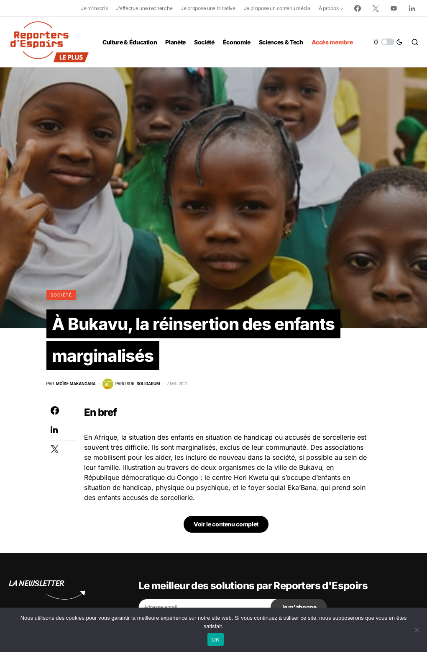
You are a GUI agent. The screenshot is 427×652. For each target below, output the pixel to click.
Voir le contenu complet (226, 524)
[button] (388, 42)
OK (216, 640)
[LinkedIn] (412, 8)
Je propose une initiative (208, 8)
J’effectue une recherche (144, 8)
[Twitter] (375, 8)
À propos (329, 8)
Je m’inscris (94, 8)
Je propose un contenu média (277, 8)
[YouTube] (393, 8)
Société (61, 294)
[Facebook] (357, 8)
